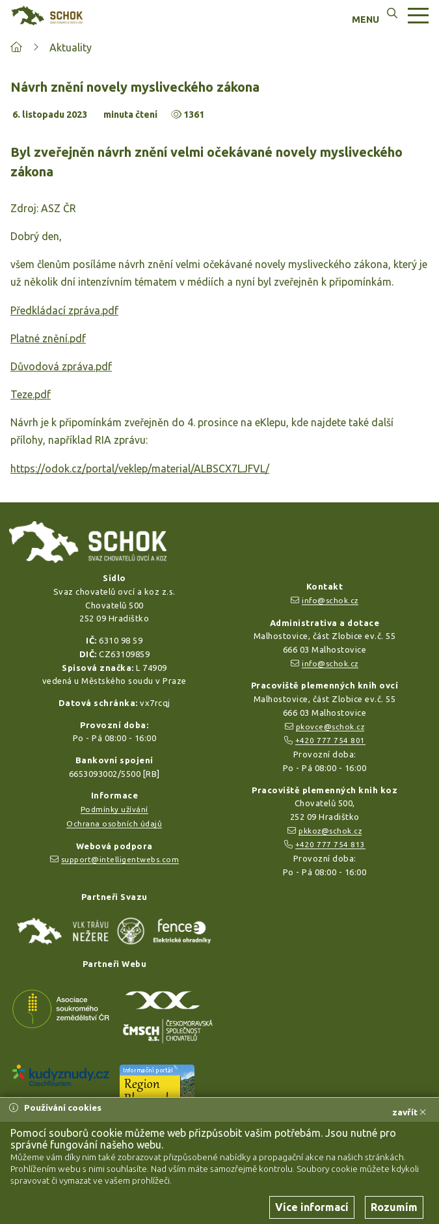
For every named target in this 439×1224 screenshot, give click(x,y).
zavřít (409, 1112)
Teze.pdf (30, 394)
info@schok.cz (330, 600)
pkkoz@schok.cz (330, 830)
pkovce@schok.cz (330, 726)
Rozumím (394, 1207)
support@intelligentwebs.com (120, 859)
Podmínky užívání (114, 809)
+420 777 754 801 (330, 740)
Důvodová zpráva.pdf (61, 366)
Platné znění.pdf (48, 338)
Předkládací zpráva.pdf (64, 310)
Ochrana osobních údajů (114, 823)
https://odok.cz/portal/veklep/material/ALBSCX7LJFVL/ (139, 468)
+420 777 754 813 (330, 844)
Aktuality (70, 47)
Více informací (312, 1207)
